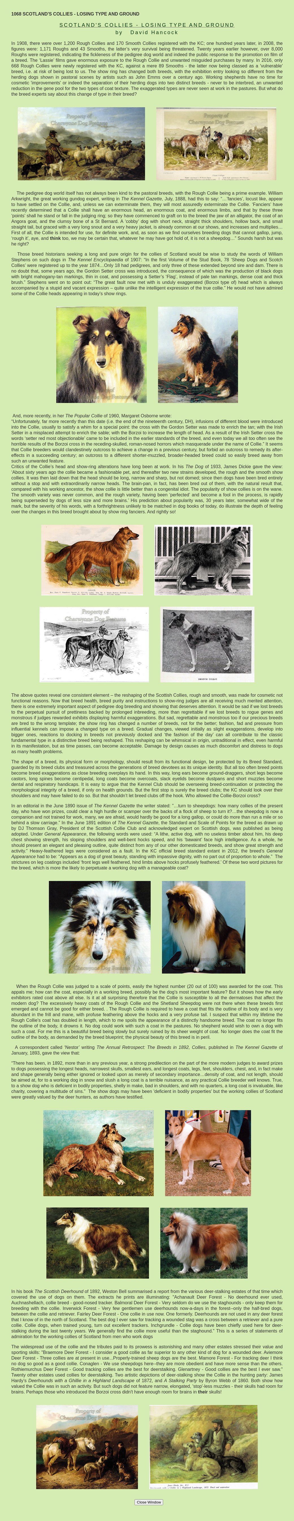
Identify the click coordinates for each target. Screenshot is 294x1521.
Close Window (149, 1502)
